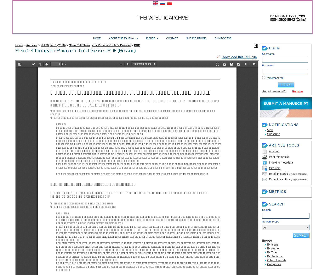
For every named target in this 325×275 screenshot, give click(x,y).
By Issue (272, 244)
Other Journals (276, 260)
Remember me (275, 77)
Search (266, 209)
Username (268, 53)
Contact (172, 38)
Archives (32, 45)
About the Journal (122, 38)
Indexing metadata (281, 162)
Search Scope (285, 225)
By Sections (275, 256)
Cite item (274, 168)
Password (268, 65)
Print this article (279, 157)
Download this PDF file (239, 57)
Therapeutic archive (162, 18)
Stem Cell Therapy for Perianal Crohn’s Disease (100, 45)
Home (97, 38)
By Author (273, 248)
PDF (137, 45)
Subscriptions (196, 38)
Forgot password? (274, 91)
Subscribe (273, 134)
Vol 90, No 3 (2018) (53, 45)
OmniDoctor (223, 38)
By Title (272, 252)
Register (297, 91)
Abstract (274, 151)
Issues (150, 38)
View (270, 130)
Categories (274, 264)
